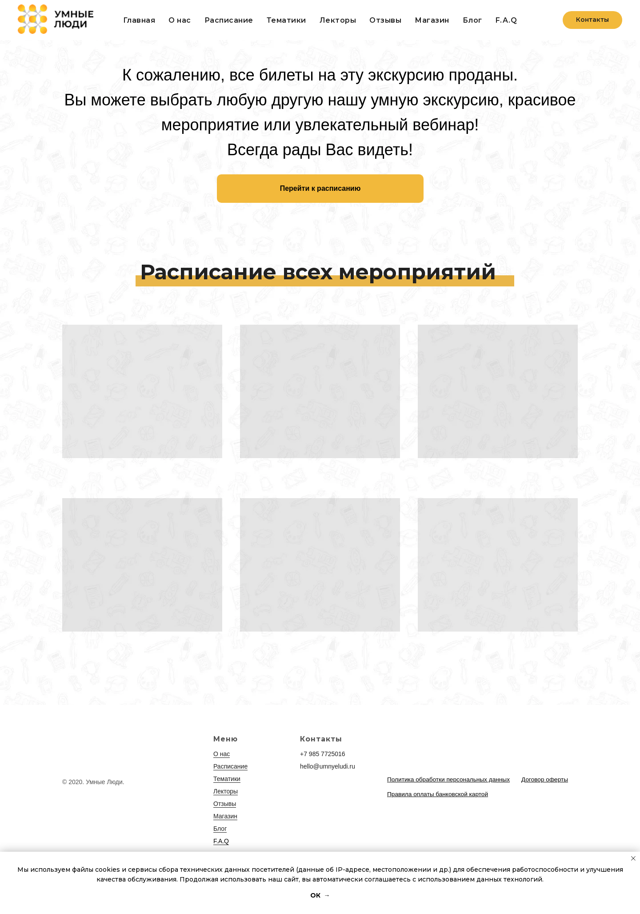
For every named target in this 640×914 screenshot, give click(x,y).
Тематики (286, 20)
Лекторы (338, 20)
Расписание (228, 20)
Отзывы (385, 20)
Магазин (225, 816)
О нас (179, 20)
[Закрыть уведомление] (633, 858)
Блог (472, 20)
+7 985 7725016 (322, 753)
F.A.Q (506, 20)
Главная (139, 20)
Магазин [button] (432, 20)
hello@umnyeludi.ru (327, 766)
